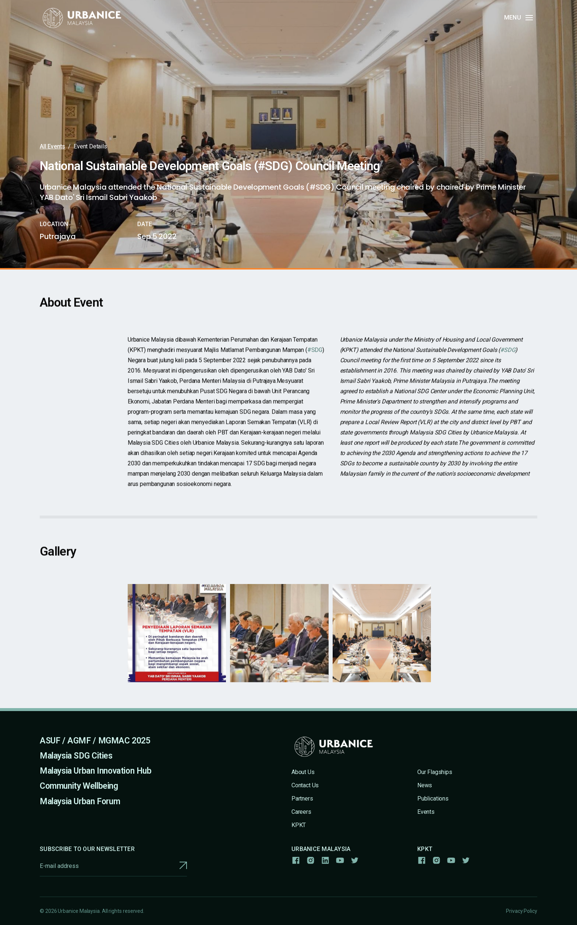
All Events (52, 146)
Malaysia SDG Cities (76, 756)
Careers (301, 811)
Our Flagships (434, 772)
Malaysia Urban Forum (80, 801)
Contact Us (305, 785)
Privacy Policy (521, 911)
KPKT (298, 825)
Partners (302, 798)
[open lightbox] (177, 638)
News (424, 785)
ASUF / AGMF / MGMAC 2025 (95, 741)
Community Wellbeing (79, 786)
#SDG (314, 355)
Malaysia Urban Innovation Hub (96, 771)
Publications (433, 798)
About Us (303, 772)
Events (426, 811)
